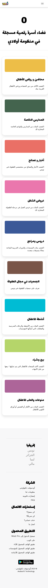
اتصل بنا (32, 524)
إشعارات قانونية (29, 496)
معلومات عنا (30, 492)
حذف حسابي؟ (29, 520)
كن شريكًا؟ (30, 516)
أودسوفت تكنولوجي (27, 488)
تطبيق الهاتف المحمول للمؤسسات (22, 548)
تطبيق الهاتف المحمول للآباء (24, 544)
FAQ (33, 500)
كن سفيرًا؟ (30, 512)
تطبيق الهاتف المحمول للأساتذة (23, 553)
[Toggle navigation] (42, 3)
